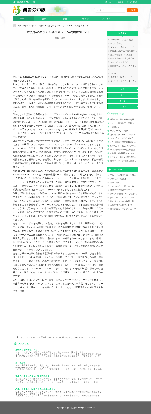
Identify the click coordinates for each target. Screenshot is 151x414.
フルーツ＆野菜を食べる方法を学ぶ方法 (128, 175)
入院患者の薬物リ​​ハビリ (121, 205)
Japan (33, 26)
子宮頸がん (115, 127)
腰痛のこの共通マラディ (121, 190)
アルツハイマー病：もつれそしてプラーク (129, 186)
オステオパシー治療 (119, 131)
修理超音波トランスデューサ (123, 209)
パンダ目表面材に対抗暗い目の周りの (127, 142)
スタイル (106, 19)
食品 (65, 19)
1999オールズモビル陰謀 (121, 40)
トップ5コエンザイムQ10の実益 (124, 138)
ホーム (23, 19)
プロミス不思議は (118, 179)
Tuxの (113, 73)
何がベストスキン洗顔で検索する (125, 201)
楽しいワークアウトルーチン (123, 81)
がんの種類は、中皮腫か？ (122, 55)
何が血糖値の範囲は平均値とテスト (126, 58)
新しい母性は (116, 43)
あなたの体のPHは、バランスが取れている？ (130, 134)
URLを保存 (132, 2)
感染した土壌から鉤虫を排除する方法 (127, 119)
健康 (44, 19)
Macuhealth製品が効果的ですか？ (125, 51)
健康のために (116, 182)
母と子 (85, 19)
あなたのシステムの (119, 62)
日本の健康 (23, 26)
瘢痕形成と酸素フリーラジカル (124, 77)
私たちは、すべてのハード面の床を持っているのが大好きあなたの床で (49, 337)
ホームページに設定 (114, 2)
